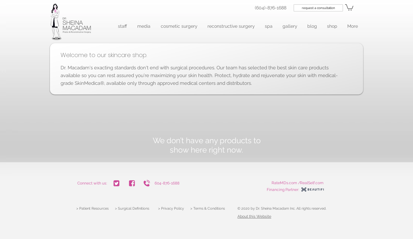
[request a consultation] (318, 8)
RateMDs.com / (286, 183)
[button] (122, 26)
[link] (349, 7)
